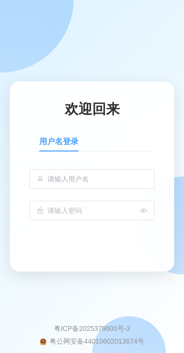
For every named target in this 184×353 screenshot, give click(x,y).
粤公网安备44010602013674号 (97, 341)
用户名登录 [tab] (59, 141)
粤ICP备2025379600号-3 (92, 328)
